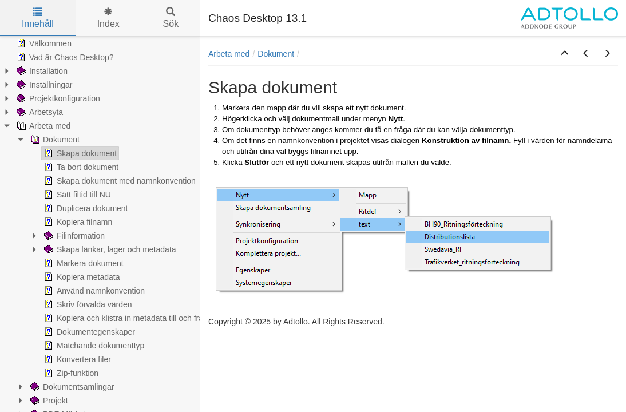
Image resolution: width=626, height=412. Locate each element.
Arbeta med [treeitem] (42, 126)
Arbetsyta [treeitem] (38, 112)
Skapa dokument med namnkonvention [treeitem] (119, 181)
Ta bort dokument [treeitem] (80, 167)
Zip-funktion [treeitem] (70, 373)
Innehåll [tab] (38, 18)
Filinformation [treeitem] (73, 236)
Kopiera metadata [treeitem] (81, 277)
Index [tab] (108, 18)
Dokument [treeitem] (54, 139)
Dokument (275, 53)
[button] (565, 54)
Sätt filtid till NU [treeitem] (76, 194)
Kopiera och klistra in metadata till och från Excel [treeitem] (135, 318)
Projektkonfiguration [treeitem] (57, 98)
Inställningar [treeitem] (43, 85)
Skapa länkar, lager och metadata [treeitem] (109, 249)
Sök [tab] (171, 18)
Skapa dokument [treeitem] (79, 153)
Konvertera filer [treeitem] (76, 359)
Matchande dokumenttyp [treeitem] (93, 345)
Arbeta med (228, 53)
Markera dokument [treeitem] (83, 263)
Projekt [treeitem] (48, 400)
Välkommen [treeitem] (43, 43)
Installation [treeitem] (41, 71)
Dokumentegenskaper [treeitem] (88, 332)
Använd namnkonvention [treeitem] (93, 291)
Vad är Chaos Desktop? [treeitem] (64, 57)
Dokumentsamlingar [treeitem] (71, 387)
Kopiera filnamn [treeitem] (77, 222)
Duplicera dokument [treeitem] (85, 208)
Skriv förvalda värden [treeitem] (87, 304)
